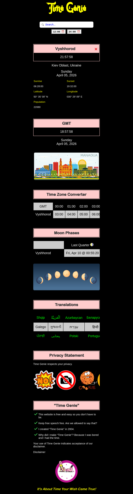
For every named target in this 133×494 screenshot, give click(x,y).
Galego (40, 327)
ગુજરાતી (55, 327)
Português (95, 336)
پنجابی (55, 336)
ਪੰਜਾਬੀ (41, 336)
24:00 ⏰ (74, 32)
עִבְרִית (74, 327)
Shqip (40, 317)
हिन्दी (95, 327)
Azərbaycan (73, 317)
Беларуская (95, 317)
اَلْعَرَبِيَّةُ (55, 317)
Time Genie (66, 8)
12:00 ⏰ (58, 32)
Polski (73, 336)
